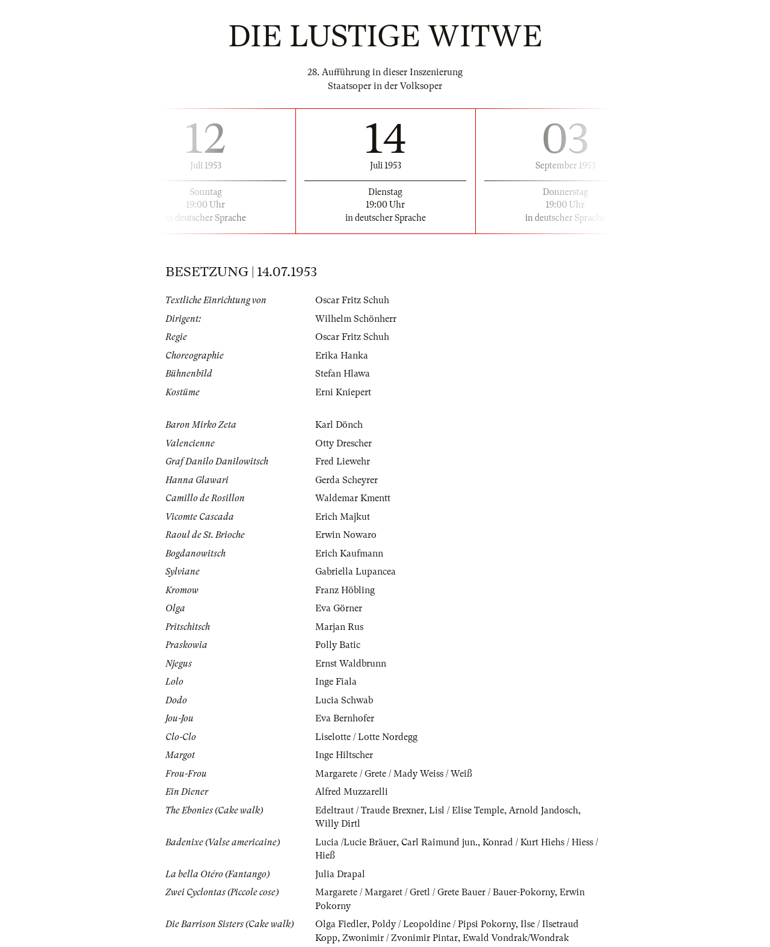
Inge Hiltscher (344, 755)
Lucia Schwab (344, 700)
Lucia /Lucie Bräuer (355, 842)
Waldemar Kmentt (352, 498)
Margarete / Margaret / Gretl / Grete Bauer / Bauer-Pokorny (435, 892)
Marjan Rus (339, 627)
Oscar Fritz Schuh (352, 300)
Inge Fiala (336, 681)
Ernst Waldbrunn (350, 663)
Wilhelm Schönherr (355, 318)
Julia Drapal (340, 874)
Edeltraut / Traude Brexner (369, 810)
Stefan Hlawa (342, 373)
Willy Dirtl (337, 823)
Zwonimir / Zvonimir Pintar (400, 938)
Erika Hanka (341, 355)
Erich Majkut (342, 516)
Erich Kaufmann (349, 553)
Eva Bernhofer (344, 718)
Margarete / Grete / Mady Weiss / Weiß (393, 773)
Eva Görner (338, 608)
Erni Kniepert (343, 392)
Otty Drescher (343, 443)
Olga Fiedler (341, 924)
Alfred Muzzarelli (351, 791)
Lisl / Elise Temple (466, 810)
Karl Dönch (339, 424)
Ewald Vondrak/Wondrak (516, 938)
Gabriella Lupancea (355, 571)
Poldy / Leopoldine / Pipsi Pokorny (444, 924)
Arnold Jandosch (543, 810)
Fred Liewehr (342, 461)
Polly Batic (337, 645)
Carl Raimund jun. (439, 842)
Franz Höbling (345, 590)
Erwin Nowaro (346, 534)
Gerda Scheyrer (346, 480)
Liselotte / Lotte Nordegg (366, 737)
